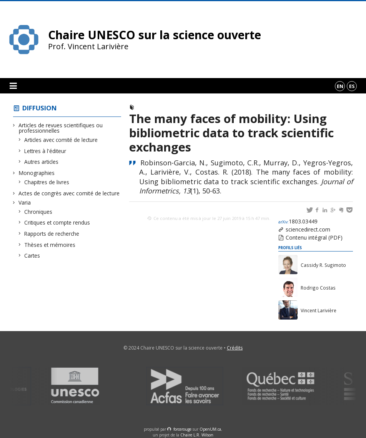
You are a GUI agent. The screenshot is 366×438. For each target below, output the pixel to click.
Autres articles (41, 161)
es (352, 86)
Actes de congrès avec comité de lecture (69, 193)
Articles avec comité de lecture (61, 139)
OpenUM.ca (210, 429)
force (182, 429)
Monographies (37, 173)
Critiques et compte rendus (57, 222)
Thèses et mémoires (50, 244)
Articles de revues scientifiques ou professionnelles (61, 128)
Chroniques (38, 211)
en (340, 86)
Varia (25, 202)
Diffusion (39, 107)
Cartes (32, 255)
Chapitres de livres (47, 182)
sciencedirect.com (308, 229)
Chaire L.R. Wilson (196, 435)
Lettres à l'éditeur (45, 151)
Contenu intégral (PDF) (314, 237)
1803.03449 (298, 221)
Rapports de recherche (52, 233)
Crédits (235, 348)
